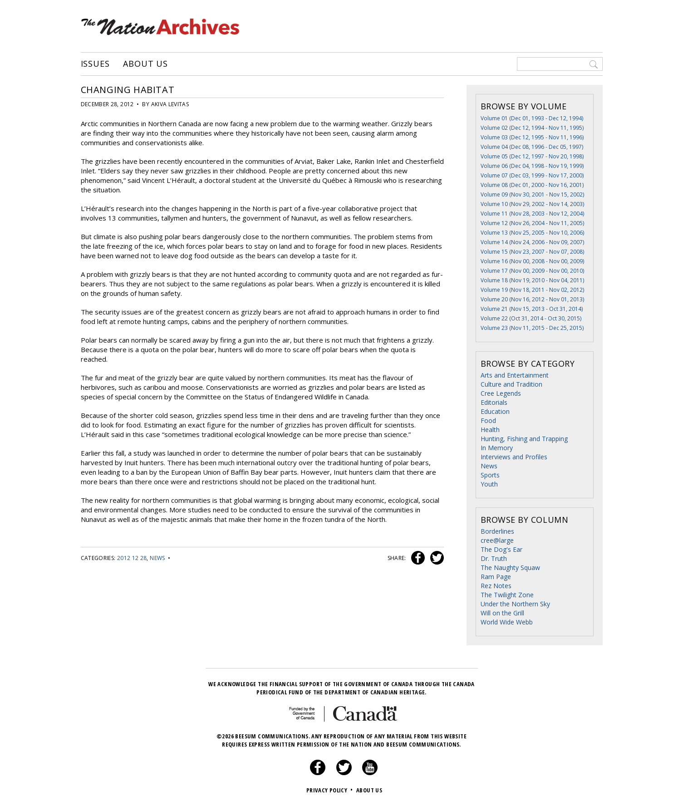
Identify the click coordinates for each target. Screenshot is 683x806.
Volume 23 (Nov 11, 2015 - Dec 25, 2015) (532, 328)
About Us (145, 64)
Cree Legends (501, 393)
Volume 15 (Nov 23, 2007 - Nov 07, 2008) (532, 252)
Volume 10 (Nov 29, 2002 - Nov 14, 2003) (532, 204)
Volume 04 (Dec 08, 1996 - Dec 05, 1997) (532, 147)
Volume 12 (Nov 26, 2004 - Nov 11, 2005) (532, 223)
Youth (489, 484)
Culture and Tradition (511, 384)
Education (495, 411)
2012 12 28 (132, 558)
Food (488, 420)
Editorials (494, 402)
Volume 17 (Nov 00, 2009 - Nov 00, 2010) (532, 271)
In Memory (497, 447)
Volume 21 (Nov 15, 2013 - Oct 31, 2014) (532, 309)
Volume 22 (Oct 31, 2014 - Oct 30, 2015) (531, 318)
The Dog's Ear (501, 549)
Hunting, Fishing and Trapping (524, 438)
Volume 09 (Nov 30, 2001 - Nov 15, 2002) (532, 194)
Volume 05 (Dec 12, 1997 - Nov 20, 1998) (532, 156)
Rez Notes (496, 585)
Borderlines (497, 531)
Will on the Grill (502, 613)
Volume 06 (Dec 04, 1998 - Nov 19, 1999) (532, 166)
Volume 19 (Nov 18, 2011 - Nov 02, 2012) (532, 290)
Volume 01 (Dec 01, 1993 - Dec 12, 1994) (532, 118)
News (157, 558)
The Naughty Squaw (510, 567)
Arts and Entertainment (515, 375)
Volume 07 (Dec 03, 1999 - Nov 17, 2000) (532, 175)
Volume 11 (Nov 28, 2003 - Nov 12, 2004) (532, 213)
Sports (490, 475)
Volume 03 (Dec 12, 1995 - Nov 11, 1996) (532, 137)
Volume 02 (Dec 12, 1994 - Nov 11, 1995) (532, 128)
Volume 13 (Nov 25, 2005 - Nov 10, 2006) (532, 232)
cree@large (497, 540)
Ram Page (496, 576)
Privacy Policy (330, 790)
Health (490, 429)
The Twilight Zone (507, 594)
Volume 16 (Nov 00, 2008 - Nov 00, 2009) (532, 261)
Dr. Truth (494, 558)
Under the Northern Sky (515, 604)
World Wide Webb (507, 622)
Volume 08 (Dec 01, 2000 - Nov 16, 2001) (532, 185)
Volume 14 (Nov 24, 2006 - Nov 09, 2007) (532, 242)
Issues (95, 64)
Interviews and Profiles (514, 456)
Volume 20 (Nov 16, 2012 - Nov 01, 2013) (532, 299)
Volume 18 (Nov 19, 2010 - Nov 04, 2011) (532, 280)
